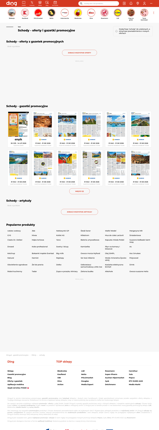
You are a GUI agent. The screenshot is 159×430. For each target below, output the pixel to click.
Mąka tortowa (38, 240)
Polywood (133, 258)
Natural (10, 258)
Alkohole (109, 271)
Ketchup (11, 253)
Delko (58, 265)
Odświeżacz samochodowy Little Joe (91, 266)
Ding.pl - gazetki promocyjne (17, 355)
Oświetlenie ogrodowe (17, 265)
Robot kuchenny (14, 271)
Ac (130, 246)
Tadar (34, 271)
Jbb (33, 231)
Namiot (35, 258)
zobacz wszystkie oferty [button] (79, 53)
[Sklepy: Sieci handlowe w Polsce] (40, 3)
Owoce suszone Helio (138, 271)
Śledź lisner (86, 231)
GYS (9, 235)
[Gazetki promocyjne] (24, 3)
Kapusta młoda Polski (114, 240)
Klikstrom (85, 235)
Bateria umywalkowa (90, 240)
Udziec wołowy (14, 231)
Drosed (10, 246)
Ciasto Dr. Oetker (14, 240)
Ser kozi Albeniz (88, 258)
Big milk (60, 253)
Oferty (33, 355)
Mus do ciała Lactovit (114, 235)
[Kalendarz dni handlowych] (55, 3)
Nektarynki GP (62, 231)
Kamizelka (85, 246)
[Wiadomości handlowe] (46, 3)
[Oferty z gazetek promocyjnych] (32, 3)
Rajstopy (60, 258)
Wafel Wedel (110, 231)
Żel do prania (37, 265)
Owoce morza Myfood (90, 253)
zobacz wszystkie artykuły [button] (79, 212)
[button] (124, 3)
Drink (131, 265)
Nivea (34, 235)
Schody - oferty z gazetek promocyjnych (35, 41)
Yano (58, 240)
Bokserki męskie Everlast (43, 253)
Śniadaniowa (135, 235)
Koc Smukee (135, 253)
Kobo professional (40, 246)
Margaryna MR (135, 231)
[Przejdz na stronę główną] (11, 3)
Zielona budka (87, 271)
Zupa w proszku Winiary (67, 271)
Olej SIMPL (110, 253)
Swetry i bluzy (62, 246)
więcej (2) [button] (79, 191)
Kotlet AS (60, 235)
